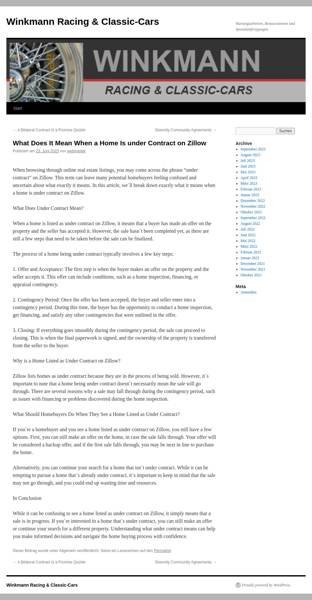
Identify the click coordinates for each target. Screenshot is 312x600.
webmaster (76, 151)
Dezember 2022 (253, 200)
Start (17, 108)
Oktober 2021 (251, 275)
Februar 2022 (251, 252)
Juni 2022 (248, 235)
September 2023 (253, 149)
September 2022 (253, 218)
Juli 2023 (248, 160)
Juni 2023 (248, 166)
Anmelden (249, 292)
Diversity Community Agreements (185, 130)
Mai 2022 (248, 240)
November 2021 (253, 269)
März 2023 (249, 183)
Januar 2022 (250, 258)
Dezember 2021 (253, 263)
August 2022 (250, 223)
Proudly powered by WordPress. (266, 585)
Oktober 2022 (251, 212)
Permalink (162, 550)
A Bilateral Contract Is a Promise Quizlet (49, 130)
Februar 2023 (251, 189)
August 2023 (250, 155)
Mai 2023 (248, 172)
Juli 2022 (248, 229)
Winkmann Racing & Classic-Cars (82, 21)
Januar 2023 (250, 195)
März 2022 (249, 246)
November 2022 (253, 206)
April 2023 (249, 178)
